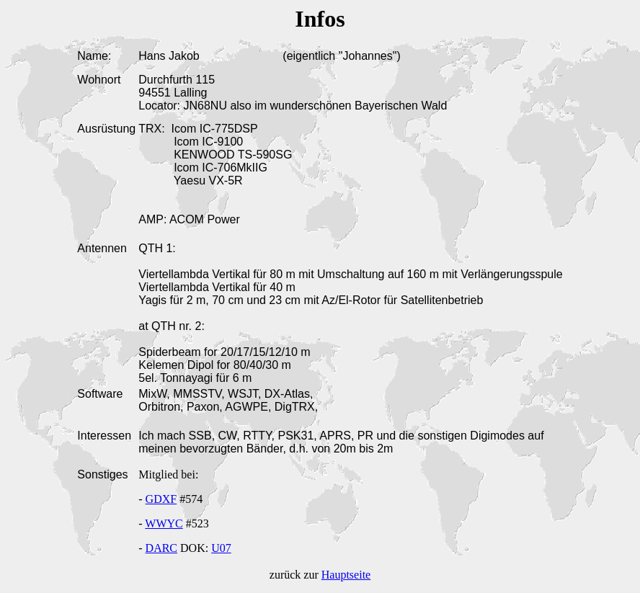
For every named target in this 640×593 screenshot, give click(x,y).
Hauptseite (345, 575)
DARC (161, 548)
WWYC (163, 523)
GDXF (161, 499)
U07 (221, 548)
